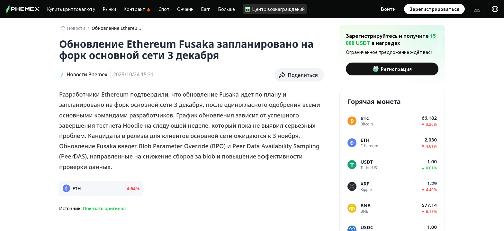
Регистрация (392, 69)
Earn (206, 9)
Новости (76, 28)
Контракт (137, 9)
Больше (226, 9)
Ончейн (185, 9)
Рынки (109, 9)
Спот (163, 9)
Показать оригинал (104, 208)
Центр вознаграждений (275, 9)
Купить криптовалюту (71, 9)
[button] (299, 75)
